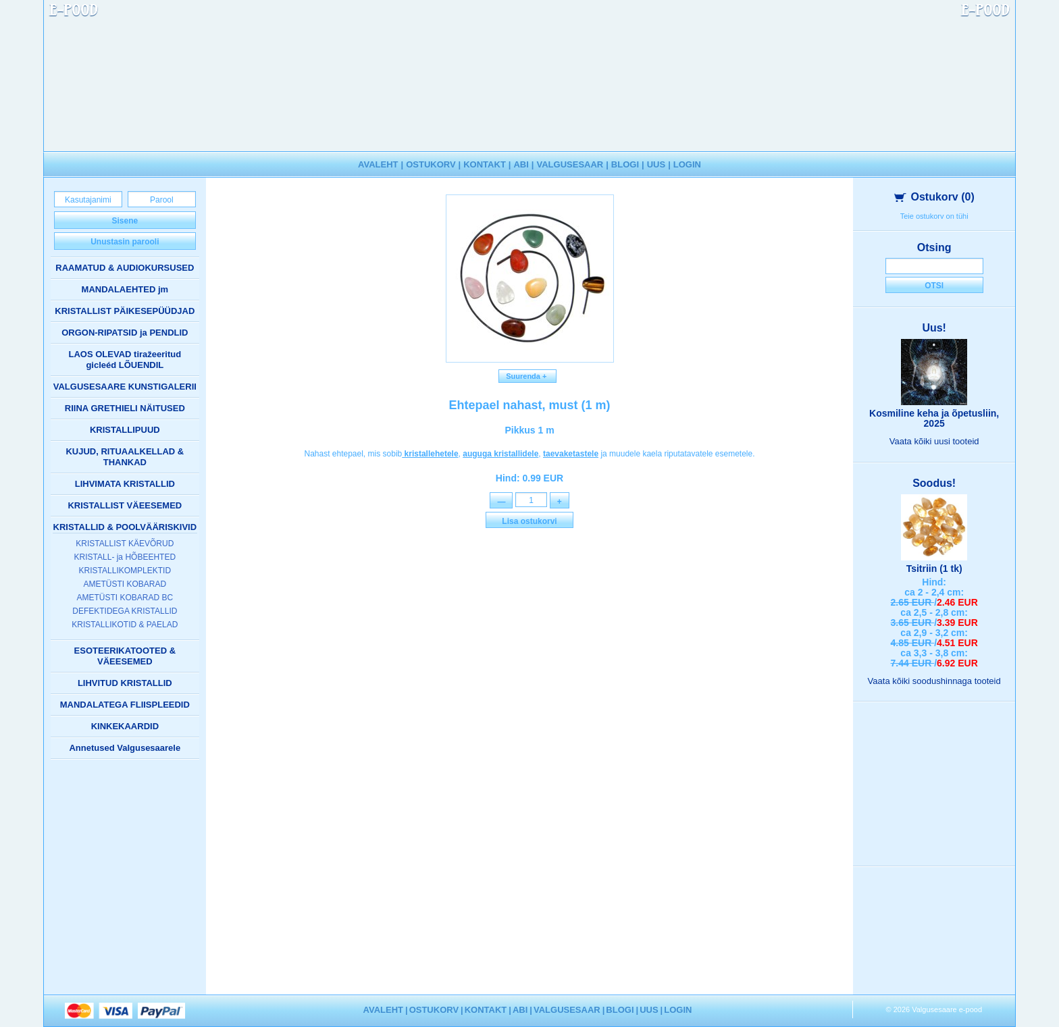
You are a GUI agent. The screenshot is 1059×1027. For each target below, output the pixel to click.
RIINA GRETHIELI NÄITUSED (125, 408)
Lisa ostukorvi (529, 522)
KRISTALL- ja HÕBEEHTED (125, 557)
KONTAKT (484, 164)
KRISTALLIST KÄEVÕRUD (125, 543)
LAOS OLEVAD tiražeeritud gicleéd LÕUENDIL (125, 359)
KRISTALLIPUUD (125, 430)
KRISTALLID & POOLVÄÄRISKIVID (125, 527)
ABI (520, 164)
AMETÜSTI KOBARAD (124, 584)
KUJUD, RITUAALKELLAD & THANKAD (125, 456)
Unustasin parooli (125, 241)
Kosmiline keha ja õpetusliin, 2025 (934, 418)
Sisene (124, 221)
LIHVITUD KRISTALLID (125, 683)
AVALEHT (378, 164)
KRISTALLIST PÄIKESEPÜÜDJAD (125, 311)
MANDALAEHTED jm (125, 289)
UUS (656, 164)
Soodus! (934, 483)
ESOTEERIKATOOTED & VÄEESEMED (125, 656)
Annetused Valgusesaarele (124, 748)
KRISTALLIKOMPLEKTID (125, 570)
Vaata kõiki (934, 441)
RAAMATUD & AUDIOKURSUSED (124, 268)
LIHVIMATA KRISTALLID (125, 484)
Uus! (934, 328)
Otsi (934, 285)
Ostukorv (934, 197)
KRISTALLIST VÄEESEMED (125, 505)
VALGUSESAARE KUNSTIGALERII (125, 386)
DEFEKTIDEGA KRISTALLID (124, 611)
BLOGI (625, 164)
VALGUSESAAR (570, 164)
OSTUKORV (430, 164)
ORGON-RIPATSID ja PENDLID (124, 332)
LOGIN (687, 164)
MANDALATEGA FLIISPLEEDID (125, 705)
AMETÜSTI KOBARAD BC (124, 597)
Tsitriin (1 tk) (934, 568)
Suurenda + (527, 376)
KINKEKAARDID (125, 726)
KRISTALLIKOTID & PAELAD (125, 624)
